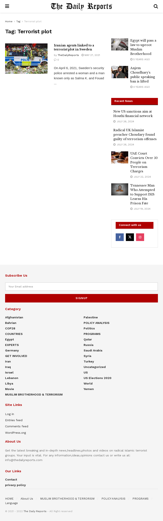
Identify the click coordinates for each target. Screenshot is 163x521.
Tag (18, 21)
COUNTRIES (14, 334)
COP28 (10, 328)
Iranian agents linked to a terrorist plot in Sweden (74, 47)
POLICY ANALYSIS (97, 323)
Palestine (91, 317)
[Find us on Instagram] (140, 237)
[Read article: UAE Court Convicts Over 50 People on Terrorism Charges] (119, 157)
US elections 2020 (97, 378)
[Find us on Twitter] (130, 237)
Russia (88, 345)
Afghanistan (14, 317)
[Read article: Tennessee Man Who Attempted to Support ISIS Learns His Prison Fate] (119, 189)
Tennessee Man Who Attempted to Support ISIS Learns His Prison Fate (142, 194)
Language (11, 503)
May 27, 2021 (91, 55)
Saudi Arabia (93, 350)
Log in (9, 414)
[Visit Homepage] (81, 6)
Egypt (9, 339)
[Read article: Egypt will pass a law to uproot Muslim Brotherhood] (119, 44)
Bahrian (10, 323)
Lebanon (11, 378)
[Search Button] (156, 6)
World (88, 383)
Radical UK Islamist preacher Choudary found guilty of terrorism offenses (135, 134)
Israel (9, 372)
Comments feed (16, 426)
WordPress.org (15, 432)
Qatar (88, 339)
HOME (9, 498)
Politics (89, 328)
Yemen (89, 389)
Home (9, 21)
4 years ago (140, 86)
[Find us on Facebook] (120, 237)
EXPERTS (12, 345)
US (86, 372)
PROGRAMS (92, 334)
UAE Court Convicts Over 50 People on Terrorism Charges (144, 162)
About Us (27, 498)
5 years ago (140, 59)
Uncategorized (95, 367)
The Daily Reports (35, 511)
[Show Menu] (7, 6)
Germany (12, 350)
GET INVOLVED (16, 356)
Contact (11, 479)
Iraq (8, 367)
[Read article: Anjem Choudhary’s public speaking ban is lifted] (119, 72)
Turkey (89, 361)
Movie (9, 389)
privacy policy (15, 485)
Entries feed (13, 420)
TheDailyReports (68, 55)
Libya (9, 383)
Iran (8, 361)
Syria (87, 356)
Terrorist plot (32, 21)
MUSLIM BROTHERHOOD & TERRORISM (34, 394)
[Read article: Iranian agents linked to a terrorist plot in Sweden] (26, 58)
